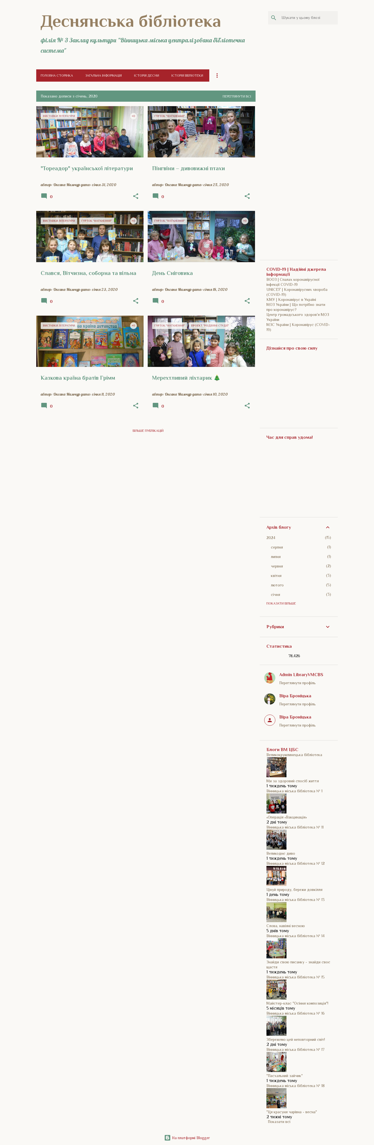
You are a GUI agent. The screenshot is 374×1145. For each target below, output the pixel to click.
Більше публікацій (148, 431)
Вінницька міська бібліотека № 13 (295, 899)
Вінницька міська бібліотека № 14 (295, 936)
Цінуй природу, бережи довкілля (294, 889)
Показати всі (279, 1121)
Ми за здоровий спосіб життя (292, 781)
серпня (277, 547)
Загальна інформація (103, 75)
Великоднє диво (280, 853)
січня (275, 594)
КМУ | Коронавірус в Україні (291, 299)
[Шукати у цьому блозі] (308, 18)
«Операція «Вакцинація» (286, 817)
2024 (270, 537)
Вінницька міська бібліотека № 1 (294, 791)
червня (277, 566)
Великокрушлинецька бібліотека (294, 754)
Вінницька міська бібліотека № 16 (295, 1013)
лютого (277, 585)
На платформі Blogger (187, 1138)
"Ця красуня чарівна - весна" (291, 1112)
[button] (135, 196)
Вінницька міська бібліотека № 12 (295, 863)
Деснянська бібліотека (131, 21)
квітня (276, 575)
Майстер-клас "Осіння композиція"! (297, 1003)
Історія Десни (146, 75)
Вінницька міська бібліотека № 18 (295, 1085)
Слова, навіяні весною (285, 926)
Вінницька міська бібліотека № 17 (295, 1049)
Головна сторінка (57, 75)
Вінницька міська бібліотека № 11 (295, 827)
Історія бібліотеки (187, 75)
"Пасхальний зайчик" (284, 1075)
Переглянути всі (237, 96)
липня (276, 556)
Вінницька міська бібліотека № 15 (295, 977)
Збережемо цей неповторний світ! (295, 1039)
